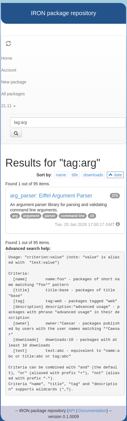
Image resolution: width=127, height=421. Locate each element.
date (115, 174)
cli (92, 216)
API (71, 410)
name (61, 174)
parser (50, 216)
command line (73, 216)
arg (15, 216)
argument (31, 216)
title (75, 174)
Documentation (92, 410)
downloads (93, 174)
